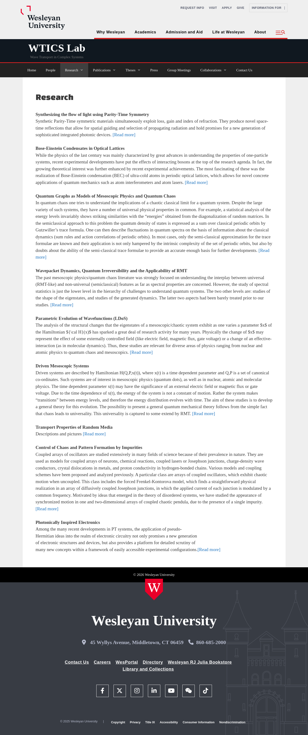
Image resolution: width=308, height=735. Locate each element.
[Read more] (124, 134)
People (50, 70)
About (260, 32)
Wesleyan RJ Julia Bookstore (200, 662)
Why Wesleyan (111, 32)
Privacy (135, 722)
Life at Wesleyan (228, 32)
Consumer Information (198, 722)
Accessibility (169, 722)
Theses (135, 70)
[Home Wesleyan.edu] (154, 589)
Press (154, 70)
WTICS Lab (56, 48)
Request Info (192, 8)
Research (76, 70)
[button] (280, 32)
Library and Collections (148, 669)
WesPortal (127, 662)
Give (240, 8)
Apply (227, 8)
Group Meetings (179, 70)
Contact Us (244, 70)
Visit (213, 8)
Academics (145, 32)
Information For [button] (268, 8)
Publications (107, 70)
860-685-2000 (211, 642)
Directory (153, 662)
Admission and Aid (184, 32)
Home (31, 70)
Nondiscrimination (232, 722)
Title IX (150, 722)
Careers (102, 662)
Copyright (118, 722)
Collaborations (215, 70)
